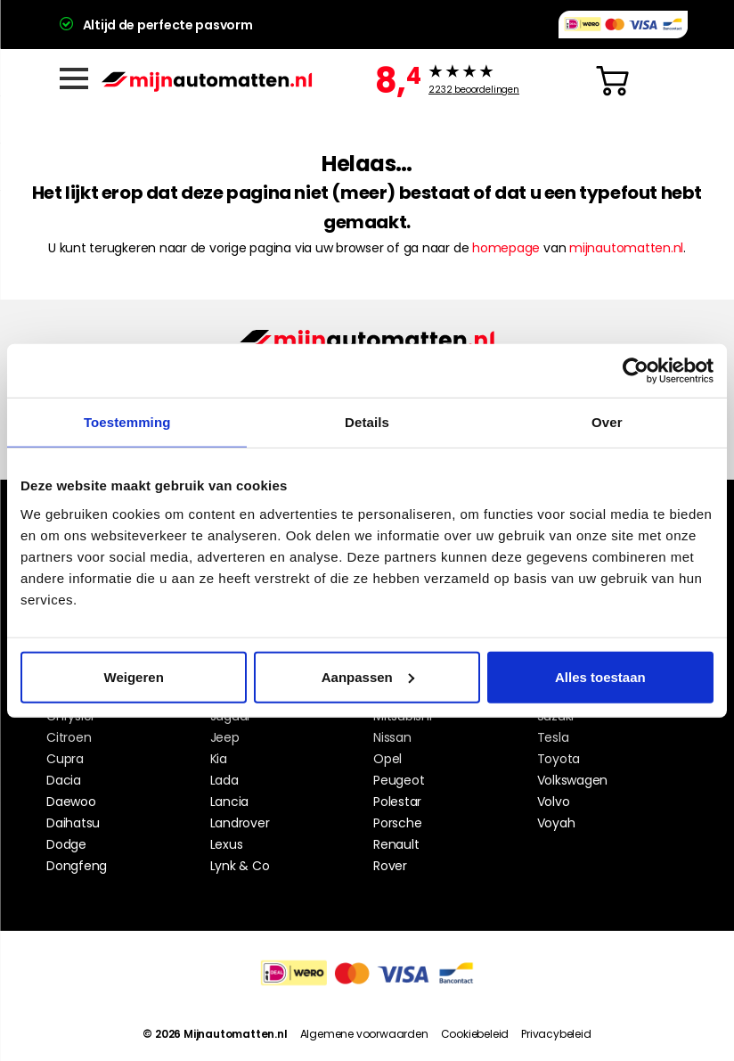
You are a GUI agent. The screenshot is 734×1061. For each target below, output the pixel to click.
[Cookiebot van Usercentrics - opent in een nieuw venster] (636, 371)
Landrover (240, 823)
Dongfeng (76, 866)
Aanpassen (368, 676)
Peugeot (398, 780)
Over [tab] (607, 422)
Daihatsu (73, 823)
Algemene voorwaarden (364, 1033)
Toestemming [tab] (127, 422)
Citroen (68, 737)
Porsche (397, 823)
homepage (506, 248)
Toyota (559, 759)
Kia (218, 759)
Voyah (556, 823)
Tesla (553, 737)
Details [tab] (367, 422)
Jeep (225, 737)
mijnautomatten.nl (626, 248)
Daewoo (71, 801)
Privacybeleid (556, 1033)
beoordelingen (473, 90)
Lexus (226, 844)
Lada (224, 780)
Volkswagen (572, 780)
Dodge (66, 844)
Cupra (65, 759)
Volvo (553, 801)
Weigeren (134, 676)
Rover (390, 866)
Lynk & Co (240, 866)
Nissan (392, 737)
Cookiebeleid (475, 1033)
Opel (387, 759)
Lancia (229, 801)
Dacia (63, 780)
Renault (396, 844)
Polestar (397, 801)
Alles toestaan (600, 676)
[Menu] (74, 78)
